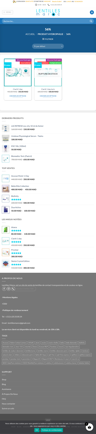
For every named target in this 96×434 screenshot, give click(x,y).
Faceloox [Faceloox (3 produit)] (53, 347)
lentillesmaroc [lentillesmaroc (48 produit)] (31, 351)
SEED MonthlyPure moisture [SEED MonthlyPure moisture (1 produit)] (33, 363)
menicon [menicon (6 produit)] (85, 351)
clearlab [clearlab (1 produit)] (27, 347)
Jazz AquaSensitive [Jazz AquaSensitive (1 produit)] (72, 347)
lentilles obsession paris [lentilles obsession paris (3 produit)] (58, 351)
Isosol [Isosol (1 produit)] (61, 347)
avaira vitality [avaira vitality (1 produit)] (53, 343)
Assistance (6, 389)
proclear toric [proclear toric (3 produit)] (15, 359)
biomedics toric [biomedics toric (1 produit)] (8, 347)
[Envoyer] (91, 21)
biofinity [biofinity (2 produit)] (82, 343)
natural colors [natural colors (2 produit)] (7, 355)
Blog (4, 384)
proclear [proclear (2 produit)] (5, 359)
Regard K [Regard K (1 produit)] (37, 359)
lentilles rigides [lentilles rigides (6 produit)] (74, 351)
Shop (4, 379)
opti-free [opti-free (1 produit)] (51, 355)
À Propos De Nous (10, 394)
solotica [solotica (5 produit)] (49, 363)
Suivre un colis (8, 408)
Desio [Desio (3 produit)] (35, 347)
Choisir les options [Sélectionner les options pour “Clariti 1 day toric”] (48, 96)
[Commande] (48, 46)
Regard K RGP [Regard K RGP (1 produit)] (47, 359)
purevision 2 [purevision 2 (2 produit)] (26, 359)
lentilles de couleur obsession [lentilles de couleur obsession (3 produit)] (13, 351)
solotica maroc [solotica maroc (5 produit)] (71, 363)
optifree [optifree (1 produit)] (74, 355)
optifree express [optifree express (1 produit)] (85, 355)
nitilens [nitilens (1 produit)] (17, 355)
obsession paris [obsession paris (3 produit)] (27, 355)
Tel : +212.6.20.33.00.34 (12, 316)
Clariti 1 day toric (48, 89)
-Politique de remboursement (15, 310)
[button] (7, 12)
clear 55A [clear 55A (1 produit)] (19, 347)
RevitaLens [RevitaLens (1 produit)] (59, 359)
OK (37, 430)
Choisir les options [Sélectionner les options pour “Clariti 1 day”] (18, 96)
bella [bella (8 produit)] (62, 343)
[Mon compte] (92, 12)
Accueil (30, 34)
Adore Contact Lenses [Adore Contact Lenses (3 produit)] (18, 343)
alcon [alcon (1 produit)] (37, 343)
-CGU (4, 304)
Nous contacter (8, 404)
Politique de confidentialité (52, 430)
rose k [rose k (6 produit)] (67, 359)
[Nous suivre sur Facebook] (4, 289)
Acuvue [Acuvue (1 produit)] (5, 343)
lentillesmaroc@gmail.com (19, 323)
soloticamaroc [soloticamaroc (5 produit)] (59, 363)
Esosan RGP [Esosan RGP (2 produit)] (43, 347)
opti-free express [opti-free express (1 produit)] (63, 355)
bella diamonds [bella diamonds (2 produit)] (71, 343)
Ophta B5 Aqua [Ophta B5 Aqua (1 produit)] (40, 355)
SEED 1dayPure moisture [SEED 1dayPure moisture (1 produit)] (12, 363)
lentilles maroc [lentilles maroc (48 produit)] (43, 351)
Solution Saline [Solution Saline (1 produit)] (84, 363)
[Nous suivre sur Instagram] (9, 289)
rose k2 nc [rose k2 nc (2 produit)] (75, 359)
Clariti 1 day (17, 89)
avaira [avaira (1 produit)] (44, 343)
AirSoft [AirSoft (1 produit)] (30, 343)
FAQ (4, 399)
